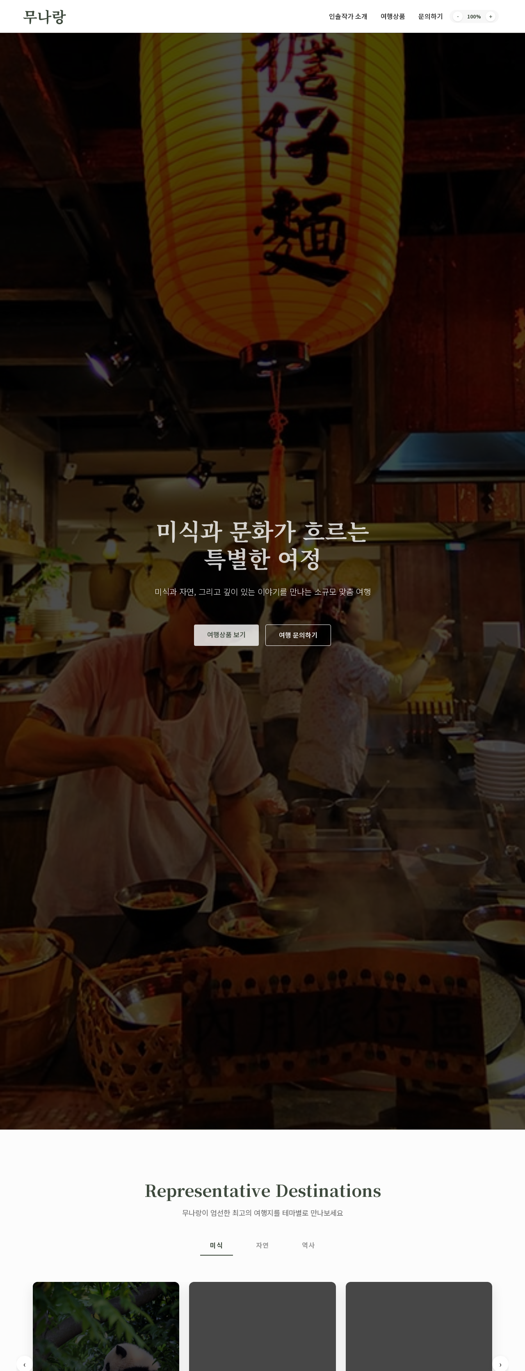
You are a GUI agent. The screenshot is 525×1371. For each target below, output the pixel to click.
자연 (262, 1245)
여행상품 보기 (226, 634)
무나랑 (44, 16)
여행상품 (393, 16)
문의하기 (430, 16)
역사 (308, 1245)
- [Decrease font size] (458, 16)
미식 (216, 1245)
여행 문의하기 (298, 635)
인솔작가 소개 (348, 16)
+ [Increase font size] (490, 16)
